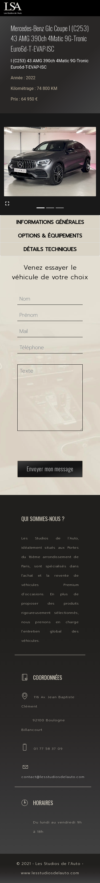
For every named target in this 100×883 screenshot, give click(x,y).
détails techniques (50, 249)
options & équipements (50, 235)
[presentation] (57, 441)
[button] (11, 166)
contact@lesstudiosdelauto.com (53, 776)
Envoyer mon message (50, 461)
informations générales (50, 222)
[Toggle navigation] (85, 6)
